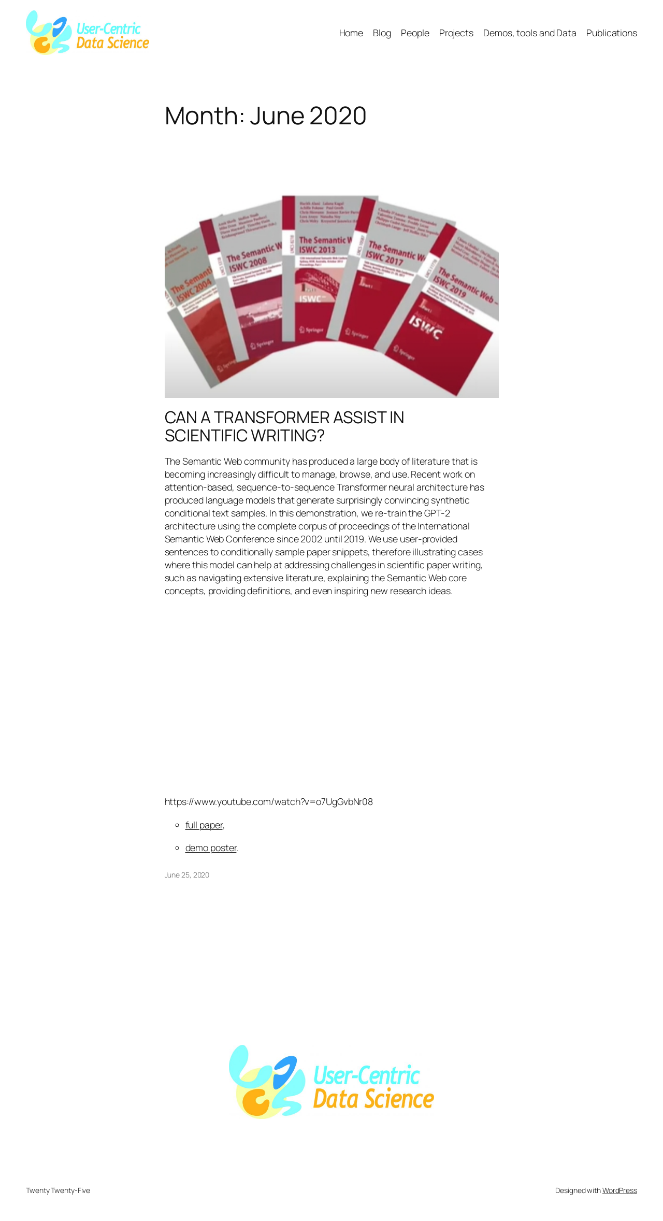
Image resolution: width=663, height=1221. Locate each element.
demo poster (211, 847)
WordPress (619, 1190)
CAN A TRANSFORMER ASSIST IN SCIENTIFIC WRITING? (285, 426)
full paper (204, 824)
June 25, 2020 (187, 875)
